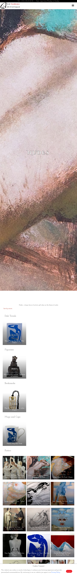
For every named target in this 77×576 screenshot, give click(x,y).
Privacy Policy (55, 572)
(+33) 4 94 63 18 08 (27, 1)
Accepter (69, 571)
